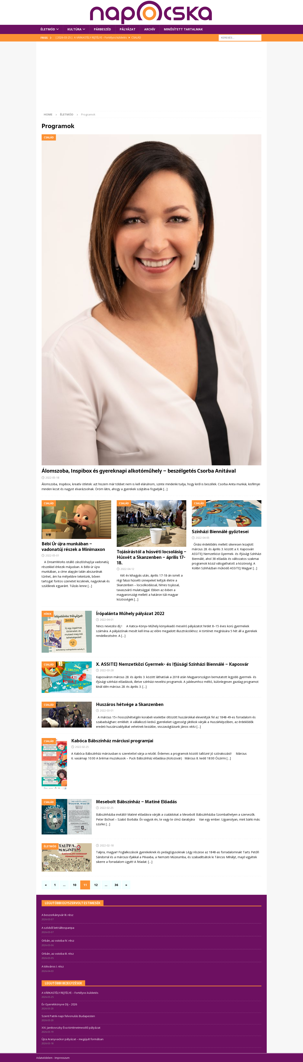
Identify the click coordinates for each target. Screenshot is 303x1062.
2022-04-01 (107, 619)
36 (116, 885)
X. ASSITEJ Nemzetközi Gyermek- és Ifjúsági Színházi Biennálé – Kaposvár (172, 664)
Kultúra (74, 29)
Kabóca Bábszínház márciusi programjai (112, 740)
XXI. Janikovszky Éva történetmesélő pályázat (71, 1027)
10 (74, 885)
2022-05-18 (52, 477)
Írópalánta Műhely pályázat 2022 (130, 613)
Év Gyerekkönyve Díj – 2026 (59, 1004)
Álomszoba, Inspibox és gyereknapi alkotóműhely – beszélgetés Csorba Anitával (139, 471)
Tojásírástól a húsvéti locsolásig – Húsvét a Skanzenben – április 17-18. (151, 557)
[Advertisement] (151, 79)
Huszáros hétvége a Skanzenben (129, 704)
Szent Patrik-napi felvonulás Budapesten (68, 1016)
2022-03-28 (107, 670)
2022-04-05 (202, 538)
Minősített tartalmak (183, 29)
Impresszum (62, 1058)
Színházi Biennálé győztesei (220, 531)
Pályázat (127, 29)
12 (96, 885)
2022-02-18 (107, 845)
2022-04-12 (127, 569)
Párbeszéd (102, 29)
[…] (165, 489)
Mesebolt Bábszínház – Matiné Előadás (136, 801)
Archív (149, 29)
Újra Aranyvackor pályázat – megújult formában (72, 1039)
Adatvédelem (44, 1058)
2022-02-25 (82, 747)
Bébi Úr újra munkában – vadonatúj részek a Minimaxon (73, 546)
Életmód (48, 29)
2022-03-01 (107, 710)
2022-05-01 (52, 555)
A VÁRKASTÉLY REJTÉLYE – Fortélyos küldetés (70, 993)
